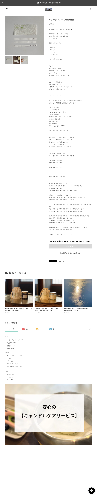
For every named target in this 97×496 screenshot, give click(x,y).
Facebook (10, 377)
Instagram (10, 374)
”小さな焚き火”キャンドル (15, 340)
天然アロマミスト (12, 343)
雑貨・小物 (10, 349)
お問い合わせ (11, 361)
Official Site (11, 380)
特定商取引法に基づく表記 (14, 366)
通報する (61, 261)
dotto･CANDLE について (15, 355)
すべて (11, 329)
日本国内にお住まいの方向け (70, 253)
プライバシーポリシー (13, 364)
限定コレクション (12, 346)
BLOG (9, 358)
